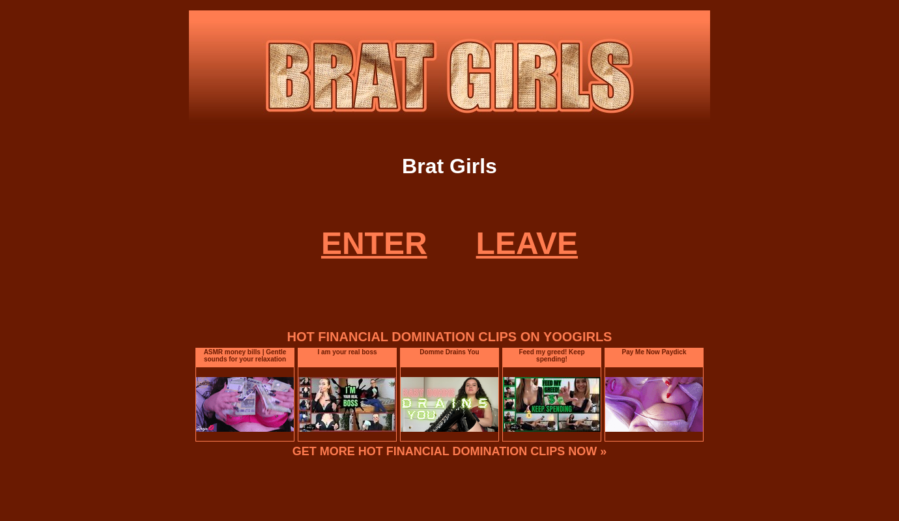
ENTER (374, 243)
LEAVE (527, 243)
